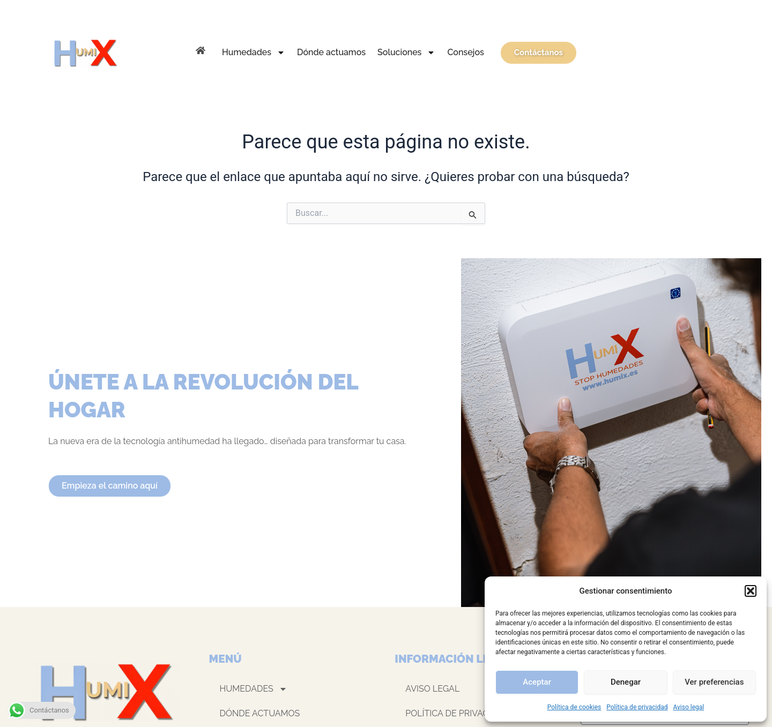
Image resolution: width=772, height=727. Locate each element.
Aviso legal (688, 707)
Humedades (253, 52)
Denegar (626, 682)
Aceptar (537, 682)
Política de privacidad (636, 707)
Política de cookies (574, 707)
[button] (750, 591)
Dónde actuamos (331, 52)
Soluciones (406, 52)
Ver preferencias (714, 682)
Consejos (465, 52)
